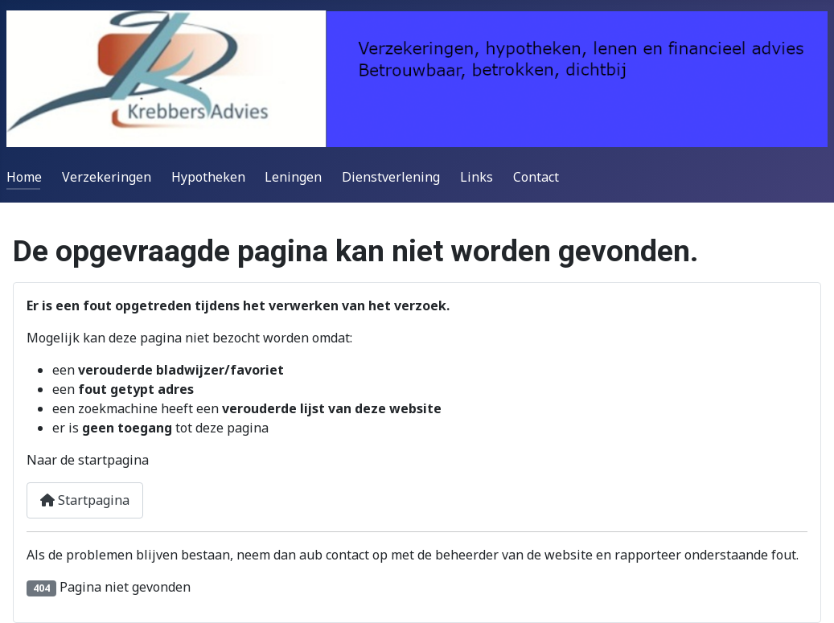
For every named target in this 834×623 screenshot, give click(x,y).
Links (476, 177)
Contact (536, 177)
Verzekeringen (106, 177)
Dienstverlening (391, 177)
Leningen (293, 177)
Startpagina (84, 500)
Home (24, 177)
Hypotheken (208, 177)
